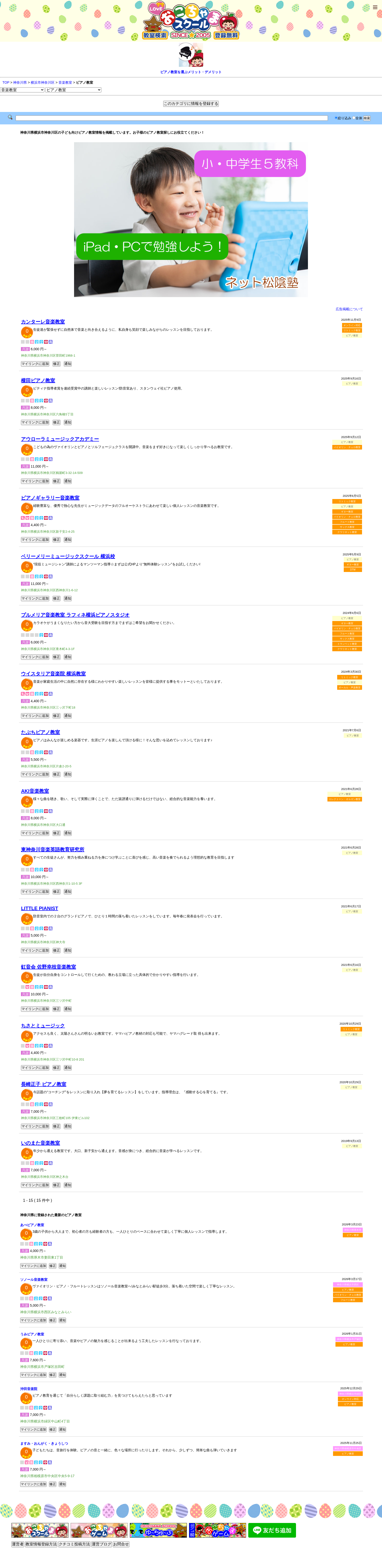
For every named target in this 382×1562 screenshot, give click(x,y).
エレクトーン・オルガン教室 (345, 799)
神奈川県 (20, 82)
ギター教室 (347, 511)
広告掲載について (349, 309)
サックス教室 (347, 527)
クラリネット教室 (347, 532)
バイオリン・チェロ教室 (347, 447)
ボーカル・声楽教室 (350, 687)
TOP (5, 82)
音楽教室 (65, 82)
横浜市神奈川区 (43, 82)
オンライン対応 (352, 325)
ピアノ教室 (353, 1235)
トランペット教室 (347, 643)
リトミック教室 (352, 330)
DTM (352, 569)
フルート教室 (347, 522)
